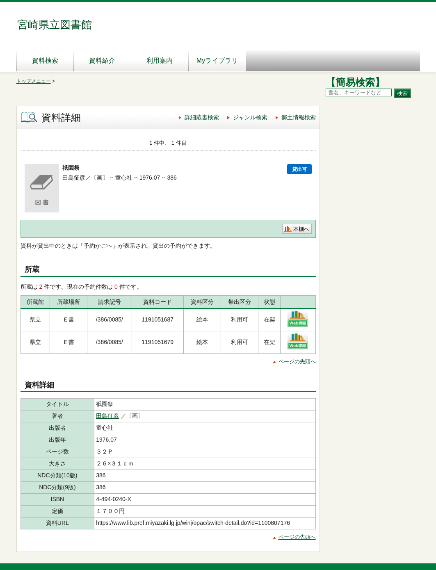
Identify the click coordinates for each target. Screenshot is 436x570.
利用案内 (159, 60)
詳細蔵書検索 (202, 117)
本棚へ (301, 229)
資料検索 (45, 60)
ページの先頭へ (297, 361)
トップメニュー (33, 81)
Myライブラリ (217, 60)
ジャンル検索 (250, 117)
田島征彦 (107, 416)
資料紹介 (102, 60)
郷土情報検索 (298, 117)
